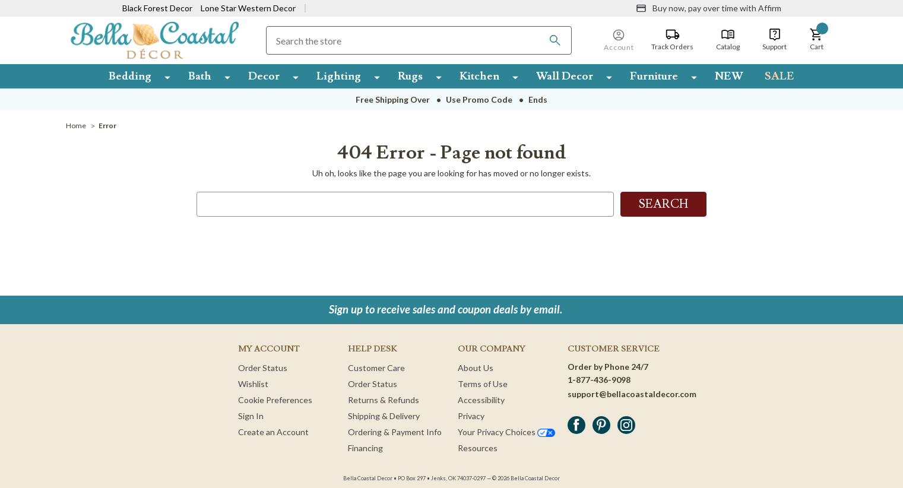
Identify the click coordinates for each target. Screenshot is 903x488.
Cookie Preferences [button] (275, 400)
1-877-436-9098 (599, 380)
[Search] (555, 40)
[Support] (774, 40)
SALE (779, 76)
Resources (478, 448)
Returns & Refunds (383, 400)
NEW (729, 76)
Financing (365, 448)
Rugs (410, 76)
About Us (475, 368)
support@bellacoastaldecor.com (632, 394)
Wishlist (253, 384)
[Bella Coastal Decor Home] (154, 39)
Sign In (251, 416)
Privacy (471, 416)
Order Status (262, 368)
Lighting (338, 76)
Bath (199, 76)
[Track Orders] (672, 40)
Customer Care (376, 368)
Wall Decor (564, 76)
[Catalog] (727, 40)
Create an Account (273, 432)
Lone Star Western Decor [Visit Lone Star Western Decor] (248, 8)
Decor (264, 76)
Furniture (654, 76)
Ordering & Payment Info (395, 432)
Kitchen (479, 76)
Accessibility (481, 400)
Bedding (130, 76)
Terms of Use (483, 384)
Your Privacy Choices (506, 432)
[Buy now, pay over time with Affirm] (708, 8)
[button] (816, 40)
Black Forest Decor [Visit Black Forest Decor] (157, 8)
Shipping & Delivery (384, 416)
